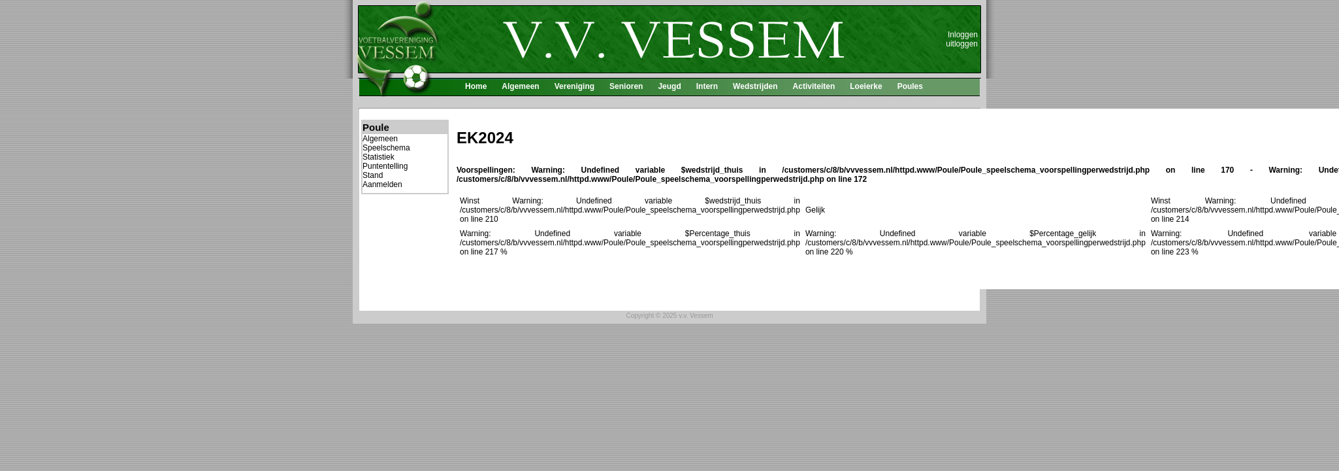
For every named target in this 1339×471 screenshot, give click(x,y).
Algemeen (520, 86)
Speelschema (386, 147)
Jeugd (669, 86)
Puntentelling (385, 166)
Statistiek (379, 157)
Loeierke (866, 86)
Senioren (626, 86)
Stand (373, 175)
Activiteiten (814, 86)
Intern (707, 86)
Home (476, 86)
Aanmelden (382, 184)
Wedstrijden (755, 86)
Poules (910, 86)
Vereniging (574, 86)
